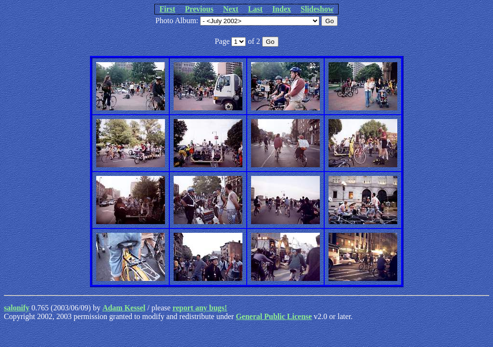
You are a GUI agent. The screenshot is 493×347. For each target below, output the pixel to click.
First (168, 9)
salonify (16, 308)
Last (255, 9)
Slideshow (317, 9)
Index (281, 9)
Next (231, 9)
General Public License (274, 316)
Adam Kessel (123, 308)
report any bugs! (200, 308)
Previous (199, 9)
